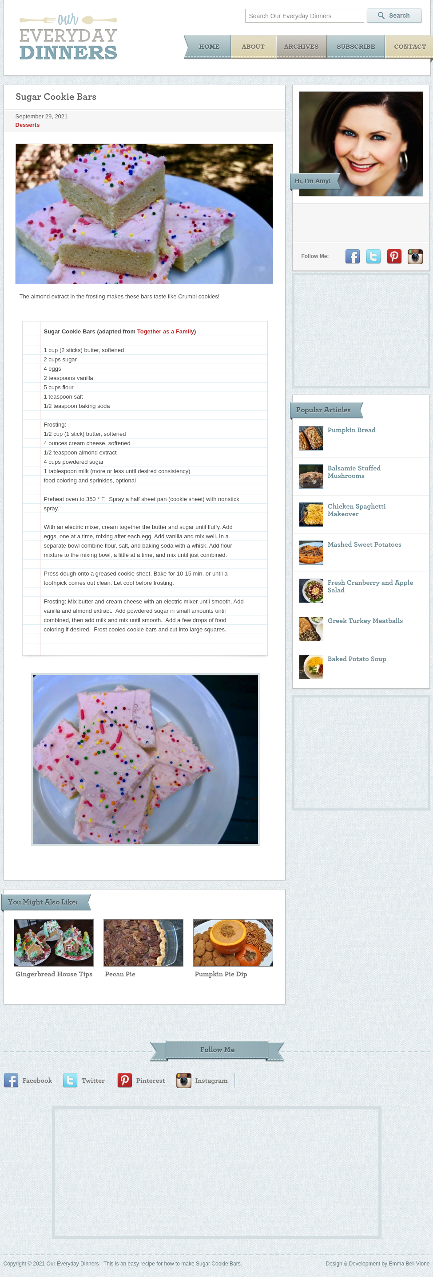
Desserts (28, 124)
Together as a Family (165, 331)
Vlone (423, 1264)
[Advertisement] (200, 1171)
